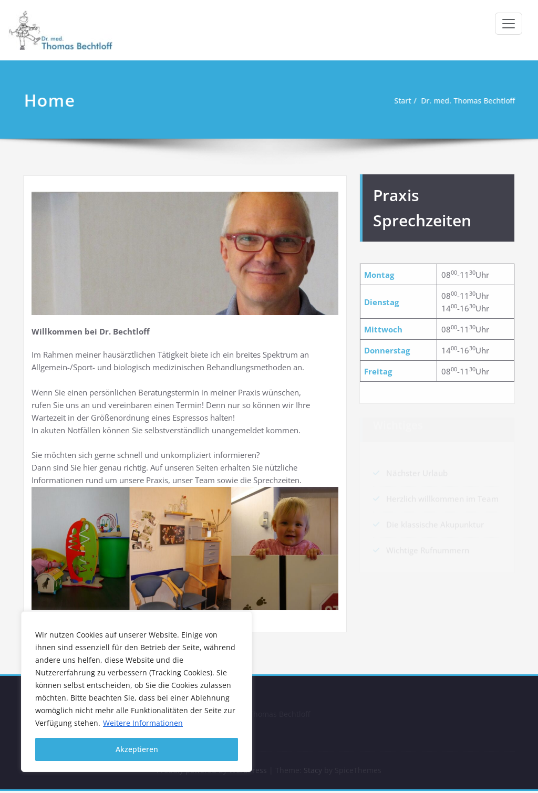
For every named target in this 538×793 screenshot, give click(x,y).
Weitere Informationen (143, 723)
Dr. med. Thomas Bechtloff (469, 101)
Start (399, 101)
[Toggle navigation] (508, 24)
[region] (136, 691)
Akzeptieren (137, 749)
